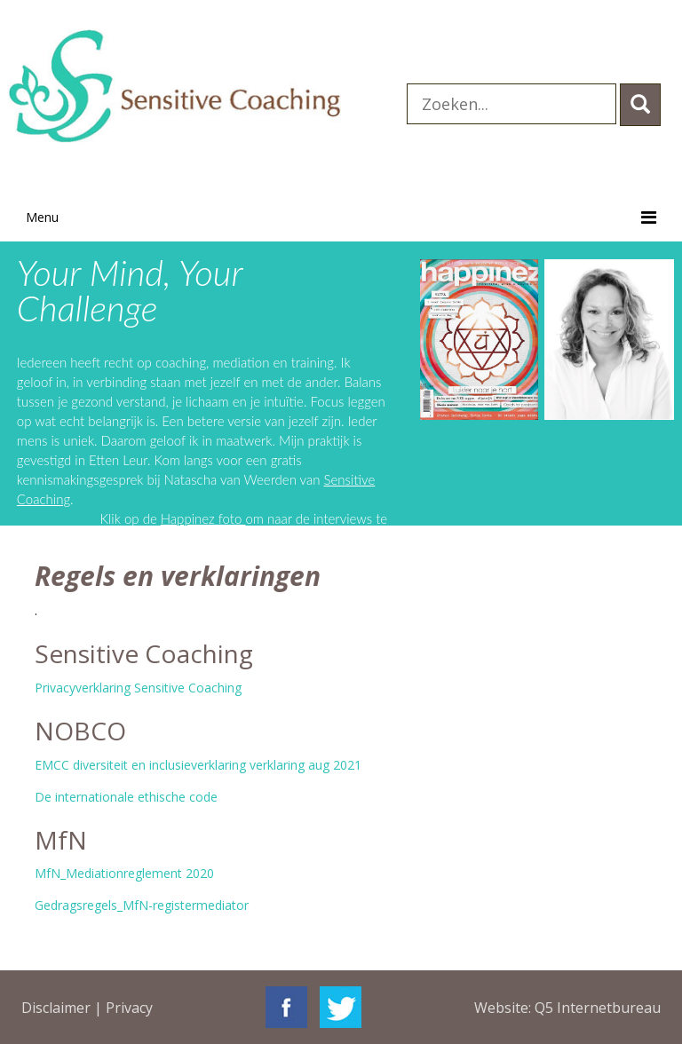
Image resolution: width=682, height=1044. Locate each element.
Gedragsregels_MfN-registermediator (142, 905)
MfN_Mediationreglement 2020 (124, 873)
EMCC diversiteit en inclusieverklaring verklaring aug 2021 (198, 764)
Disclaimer (56, 1007)
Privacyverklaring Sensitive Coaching (138, 687)
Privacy (129, 1007)
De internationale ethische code (126, 796)
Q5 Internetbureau (598, 1007)
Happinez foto (203, 518)
